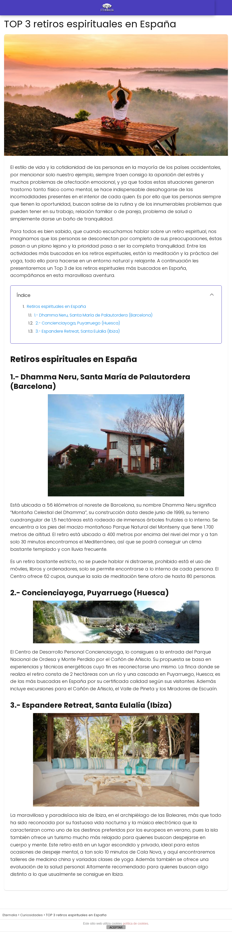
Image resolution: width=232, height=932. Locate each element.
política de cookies (135, 923)
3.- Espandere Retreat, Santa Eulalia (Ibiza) (78, 331)
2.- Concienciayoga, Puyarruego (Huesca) (78, 323)
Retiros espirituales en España (56, 306)
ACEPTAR (116, 927)
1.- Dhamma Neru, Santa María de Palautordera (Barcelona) (93, 315)
